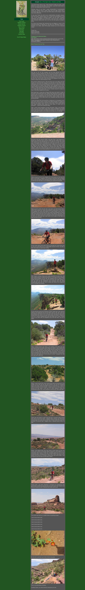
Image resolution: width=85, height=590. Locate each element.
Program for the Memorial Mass (38, 36)
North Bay (21, 29)
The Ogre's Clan (47, 1)
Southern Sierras (22, 25)
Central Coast (21, 34)
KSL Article (33, 37)
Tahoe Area (21, 28)
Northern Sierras (21, 22)
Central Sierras (21, 24)
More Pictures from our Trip (37, 44)
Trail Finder (21, 21)
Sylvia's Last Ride (56, 1)
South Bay (21, 32)
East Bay (21, 31)
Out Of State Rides (21, 37)
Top (41, 1)
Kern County (22, 27)
